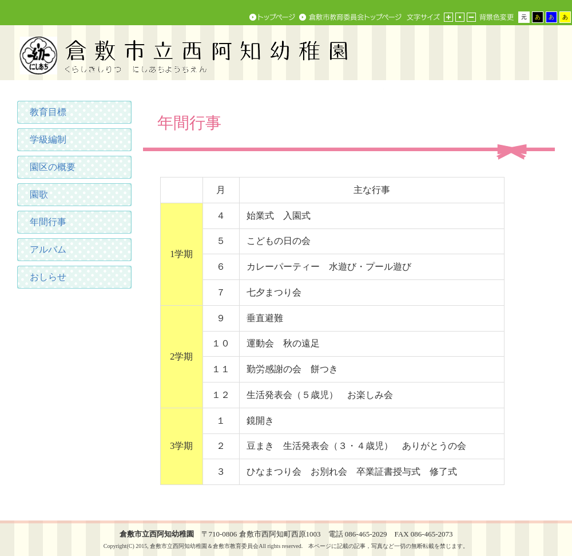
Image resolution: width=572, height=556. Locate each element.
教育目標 (48, 112)
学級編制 (48, 139)
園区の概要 (53, 167)
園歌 (39, 194)
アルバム (48, 249)
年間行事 (48, 222)
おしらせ (48, 277)
